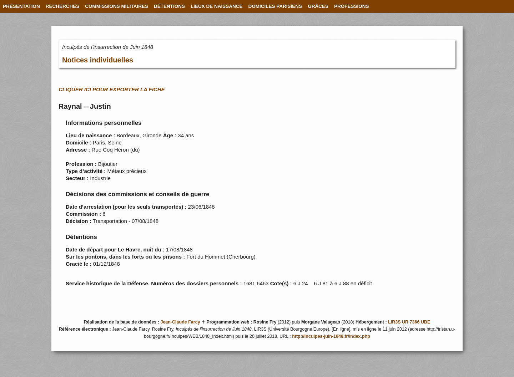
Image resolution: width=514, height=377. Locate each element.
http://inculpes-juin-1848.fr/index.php (331, 336)
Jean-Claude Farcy (180, 322)
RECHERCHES (63, 6)
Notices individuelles (97, 60)
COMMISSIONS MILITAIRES (116, 6)
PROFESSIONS (351, 6)
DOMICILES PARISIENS (275, 6)
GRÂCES (318, 6)
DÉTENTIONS (169, 6)
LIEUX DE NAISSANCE (217, 6)
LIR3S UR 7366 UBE (409, 322)
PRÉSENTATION (21, 6)
